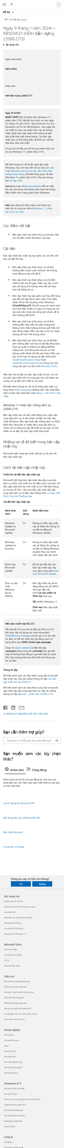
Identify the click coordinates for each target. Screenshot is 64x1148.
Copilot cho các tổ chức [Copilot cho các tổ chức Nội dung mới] (13, 901)
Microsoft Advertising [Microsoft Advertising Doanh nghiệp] (13, 1062)
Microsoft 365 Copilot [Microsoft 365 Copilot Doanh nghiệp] (13, 1067)
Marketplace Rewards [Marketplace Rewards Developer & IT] (13, 1121)
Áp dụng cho (12, 44)
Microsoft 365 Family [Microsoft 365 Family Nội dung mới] (12, 923)
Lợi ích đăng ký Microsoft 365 (18, 803)
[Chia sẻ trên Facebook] (5, 707)
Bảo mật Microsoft (13, 832)
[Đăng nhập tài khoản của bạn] (58, 5)
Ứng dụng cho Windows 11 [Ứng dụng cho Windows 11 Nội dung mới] (15, 934)
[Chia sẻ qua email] (20, 707)
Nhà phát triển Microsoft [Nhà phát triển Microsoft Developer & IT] (14, 1088)
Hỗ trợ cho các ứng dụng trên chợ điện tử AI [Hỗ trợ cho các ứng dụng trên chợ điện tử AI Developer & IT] (22, 1099)
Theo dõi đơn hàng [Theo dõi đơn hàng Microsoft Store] (12, 965)
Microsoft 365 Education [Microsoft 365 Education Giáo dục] (14, 997)
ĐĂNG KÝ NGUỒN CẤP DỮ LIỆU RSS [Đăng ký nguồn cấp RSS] (27, 713)
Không (42, 884)
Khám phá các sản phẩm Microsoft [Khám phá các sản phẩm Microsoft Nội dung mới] (18, 917)
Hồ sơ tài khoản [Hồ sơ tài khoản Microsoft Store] (10, 949)
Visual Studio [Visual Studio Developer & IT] (9, 1126)
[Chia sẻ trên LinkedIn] (12, 707)
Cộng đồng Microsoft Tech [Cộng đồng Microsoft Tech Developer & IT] (15, 1104)
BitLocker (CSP (48, 366)
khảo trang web (23, 389)
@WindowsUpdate (31, 186)
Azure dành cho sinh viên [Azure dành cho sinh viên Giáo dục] (14, 1019)
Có (20, 884)
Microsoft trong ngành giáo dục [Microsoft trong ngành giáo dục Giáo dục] (17, 981)
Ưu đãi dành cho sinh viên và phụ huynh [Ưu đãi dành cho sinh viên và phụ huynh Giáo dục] (20, 1014)
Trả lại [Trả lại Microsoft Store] (6, 960)
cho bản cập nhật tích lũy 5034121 (29, 680)
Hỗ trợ (7, 12)
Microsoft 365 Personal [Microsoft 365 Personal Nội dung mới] (13, 928)
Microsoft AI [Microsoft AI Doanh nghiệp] (9, 1035)
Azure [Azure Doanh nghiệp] (6, 1045)
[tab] (15, 770)
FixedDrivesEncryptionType (26, 359)
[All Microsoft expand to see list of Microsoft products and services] (4, 5)
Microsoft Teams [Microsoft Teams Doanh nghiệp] (11, 1073)
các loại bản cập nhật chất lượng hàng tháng (28, 172)
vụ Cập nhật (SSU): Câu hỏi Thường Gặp (31, 494)
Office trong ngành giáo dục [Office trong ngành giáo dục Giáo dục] (15, 1003)
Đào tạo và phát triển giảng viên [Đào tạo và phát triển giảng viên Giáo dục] (17, 1008)
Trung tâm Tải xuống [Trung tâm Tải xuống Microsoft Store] (12, 955)
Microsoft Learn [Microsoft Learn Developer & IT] (10, 1094)
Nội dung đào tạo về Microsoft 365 (21, 817)
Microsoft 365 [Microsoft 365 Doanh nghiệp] (10, 1056)
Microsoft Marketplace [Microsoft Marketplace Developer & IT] (13, 1110)
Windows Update (20, 647)
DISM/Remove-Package (17, 635)
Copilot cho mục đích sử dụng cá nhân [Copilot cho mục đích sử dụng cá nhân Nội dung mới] (19, 906)
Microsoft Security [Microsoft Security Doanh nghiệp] (11, 1040)
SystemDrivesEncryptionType (27, 362)
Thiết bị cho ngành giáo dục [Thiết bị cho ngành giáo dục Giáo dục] (15, 986)
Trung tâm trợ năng (13, 846)
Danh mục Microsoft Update (46, 572)
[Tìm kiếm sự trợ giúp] (12, 4)
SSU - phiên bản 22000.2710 (37, 694)
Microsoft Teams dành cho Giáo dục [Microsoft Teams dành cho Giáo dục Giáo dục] (19, 992)
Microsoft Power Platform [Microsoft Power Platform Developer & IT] (14, 1115)
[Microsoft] (32, 3)
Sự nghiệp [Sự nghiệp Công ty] (8, 1142)
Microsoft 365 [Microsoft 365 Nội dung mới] (10, 912)
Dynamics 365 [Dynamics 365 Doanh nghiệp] (10, 1051)
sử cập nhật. (16, 180)
